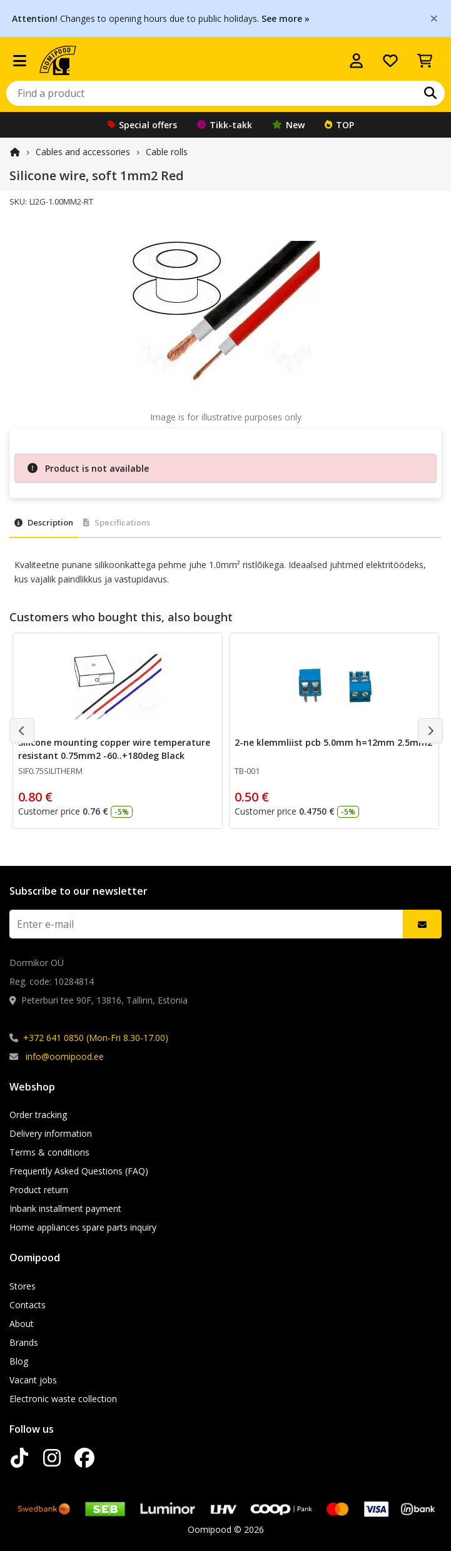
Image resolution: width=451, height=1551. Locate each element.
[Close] (434, 18)
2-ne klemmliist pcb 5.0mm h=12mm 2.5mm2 (333, 742)
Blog (18, 1361)
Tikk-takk (224, 125)
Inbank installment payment (65, 1208)
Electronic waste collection (63, 1399)
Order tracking (38, 1115)
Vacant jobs (33, 1380)
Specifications (116, 522)
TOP (339, 125)
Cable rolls (167, 152)
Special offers (142, 125)
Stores (22, 1286)
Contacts (27, 1305)
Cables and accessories (83, 152)
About (21, 1324)
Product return (38, 1190)
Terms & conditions (49, 1152)
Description (43, 522)
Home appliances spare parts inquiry (82, 1227)
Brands (23, 1342)
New (288, 125)
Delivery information (50, 1133)
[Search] (430, 93)
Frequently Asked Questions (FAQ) (78, 1171)
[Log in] (356, 60)
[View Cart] (425, 60)
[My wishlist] (390, 60)
